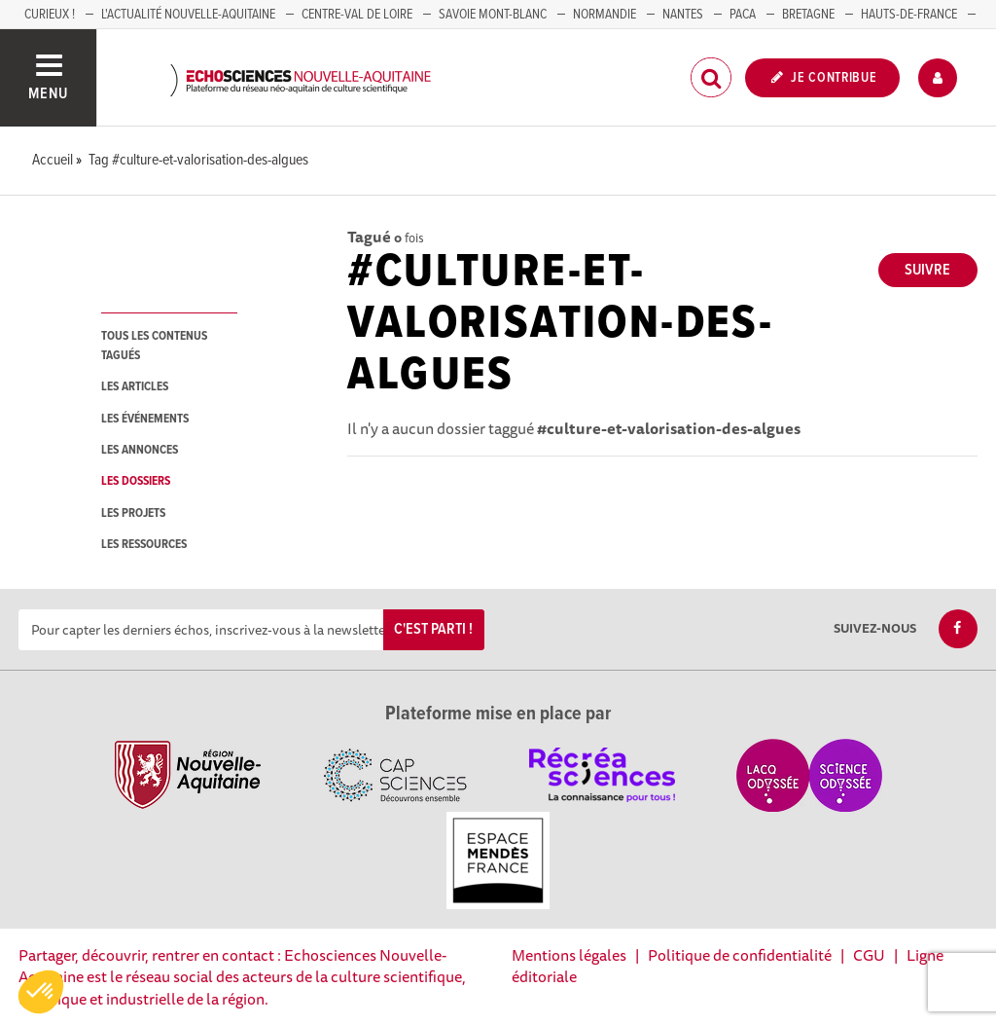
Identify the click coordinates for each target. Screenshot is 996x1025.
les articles (134, 387)
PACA (742, 14)
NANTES (682, 14)
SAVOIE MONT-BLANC (493, 14)
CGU (869, 955)
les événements (145, 419)
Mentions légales (569, 955)
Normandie (604, 14)
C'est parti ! (433, 629)
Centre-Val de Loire (357, 14)
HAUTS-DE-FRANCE (909, 14)
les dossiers (135, 481)
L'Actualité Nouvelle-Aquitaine (188, 14)
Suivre (927, 270)
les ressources (144, 544)
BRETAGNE (808, 14)
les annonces (139, 450)
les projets (133, 513)
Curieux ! (49, 14)
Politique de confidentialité (740, 955)
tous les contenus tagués (154, 345)
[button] (41, 992)
